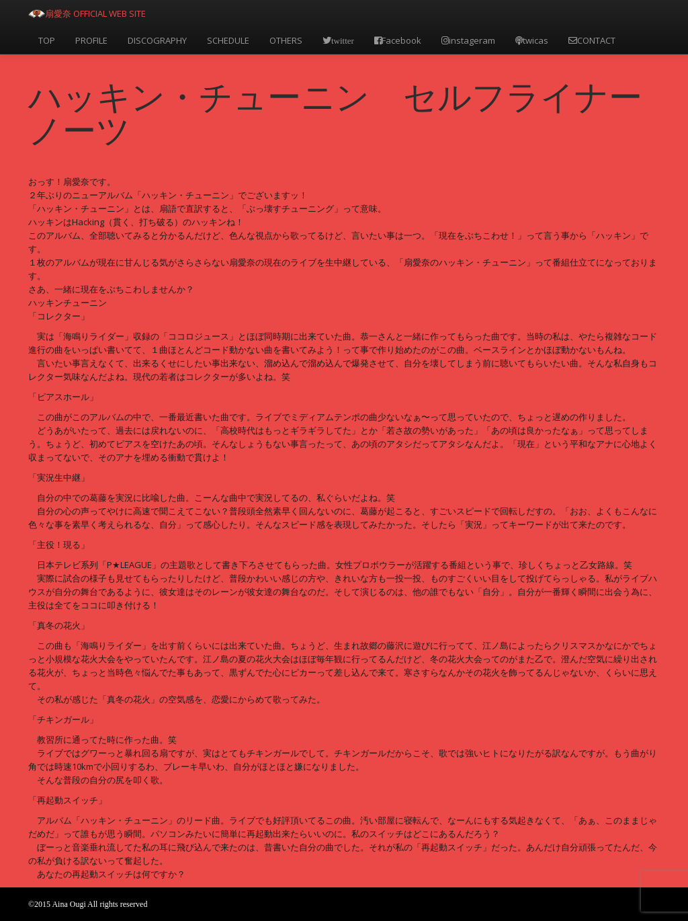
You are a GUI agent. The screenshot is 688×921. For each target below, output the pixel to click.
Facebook (397, 40)
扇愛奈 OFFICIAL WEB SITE (95, 13)
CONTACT (591, 40)
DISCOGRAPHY (157, 40)
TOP (46, 40)
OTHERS (285, 40)
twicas (531, 40)
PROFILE (91, 40)
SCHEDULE (228, 40)
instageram (468, 40)
